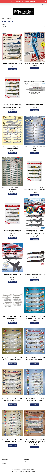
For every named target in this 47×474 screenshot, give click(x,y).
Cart (43, 4)
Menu (4, 4)
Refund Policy (28, 471)
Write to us (34, 471)
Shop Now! (32, 1)
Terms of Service (14, 471)
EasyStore (33, 469)
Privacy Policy (21, 471)
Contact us (4, 463)
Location (3, 461)
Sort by (3, 24)
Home (3, 18)
